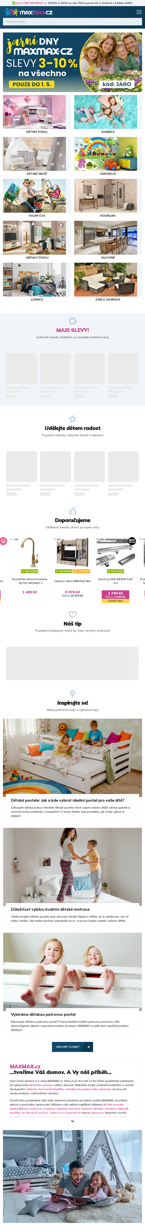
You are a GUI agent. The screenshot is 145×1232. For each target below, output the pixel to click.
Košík (130, 12)
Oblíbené (123, 12)
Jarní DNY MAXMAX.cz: (31, 3)
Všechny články (67, 1055)
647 (53, 539)
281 (108, 539)
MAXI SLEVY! (72, 330)
